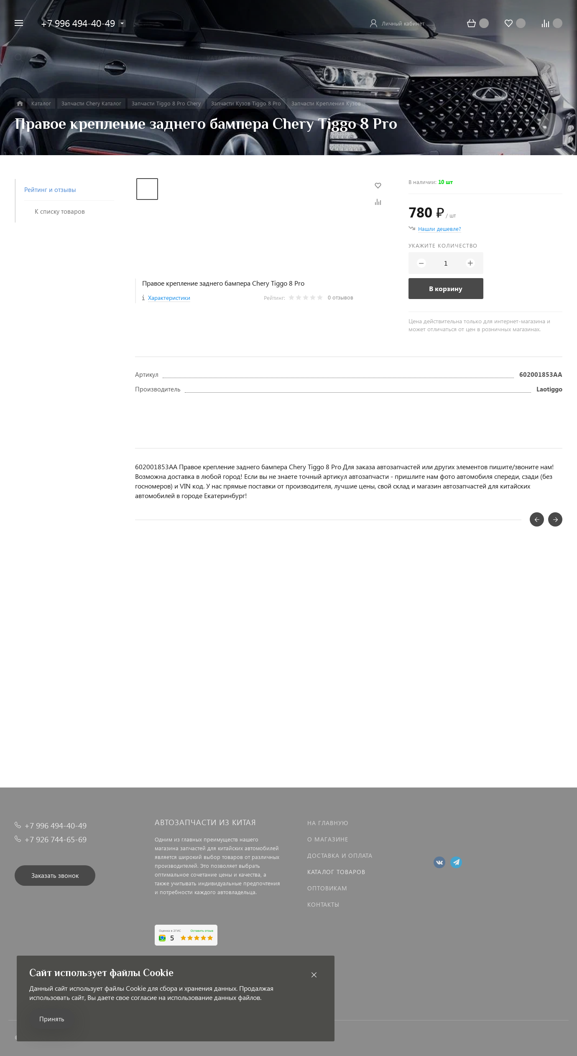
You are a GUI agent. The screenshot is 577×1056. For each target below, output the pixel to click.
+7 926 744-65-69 (55, 839)
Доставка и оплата (340, 855)
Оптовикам (327, 888)
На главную (327, 823)
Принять (51, 1019)
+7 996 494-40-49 (78, 22)
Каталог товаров (336, 872)
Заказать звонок (55, 875)
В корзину (445, 288)
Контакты (323, 904)
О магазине (327, 839)
